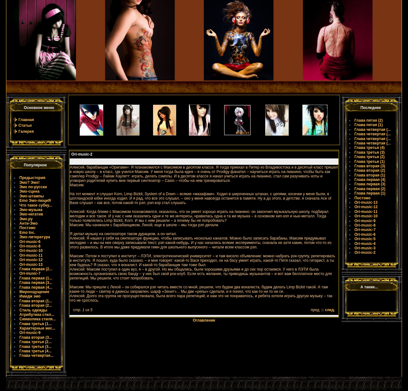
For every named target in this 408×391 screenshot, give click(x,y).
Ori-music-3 (365, 248)
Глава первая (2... (35, 269)
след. (330, 310)
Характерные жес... (37, 328)
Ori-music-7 (30, 273)
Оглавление (204, 320)
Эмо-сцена (29, 191)
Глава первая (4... (35, 287)
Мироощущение (34, 292)
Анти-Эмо (28, 223)
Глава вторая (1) (370, 175)
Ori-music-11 (30, 255)
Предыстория (32, 178)
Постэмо (27, 228)
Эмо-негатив (31, 214)
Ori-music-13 (30, 264)
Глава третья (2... (35, 342)
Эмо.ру (26, 219)
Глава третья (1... (35, 324)
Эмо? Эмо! (29, 182)
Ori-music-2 (365, 252)
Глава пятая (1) (369, 125)
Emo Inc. (27, 232)
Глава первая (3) (370, 184)
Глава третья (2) (370, 157)
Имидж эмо (30, 296)
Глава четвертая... (36, 355)
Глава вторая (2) (370, 170)
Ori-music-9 (30, 332)
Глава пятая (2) (369, 120)
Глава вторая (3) (370, 166)
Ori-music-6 (30, 242)
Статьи (25, 125)
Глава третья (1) (370, 161)
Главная (26, 120)
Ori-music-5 (365, 239)
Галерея (26, 131)
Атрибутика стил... (36, 314)
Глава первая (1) (370, 193)
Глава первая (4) (370, 179)
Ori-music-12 (30, 260)
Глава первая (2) (370, 189)
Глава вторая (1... (35, 301)
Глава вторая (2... (35, 305)
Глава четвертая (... (373, 129)
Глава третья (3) (370, 152)
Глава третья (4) (370, 147)
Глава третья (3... (35, 346)
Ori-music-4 (365, 243)
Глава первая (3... (35, 282)
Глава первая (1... (35, 278)
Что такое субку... (35, 205)
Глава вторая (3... (35, 337)
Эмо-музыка (30, 210)
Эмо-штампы (31, 196)
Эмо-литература (34, 237)
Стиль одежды (33, 310)
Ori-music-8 (30, 246)
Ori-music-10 (30, 250)
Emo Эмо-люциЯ (35, 200)
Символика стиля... (37, 319)
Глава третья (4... (35, 351)
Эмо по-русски (33, 187)
